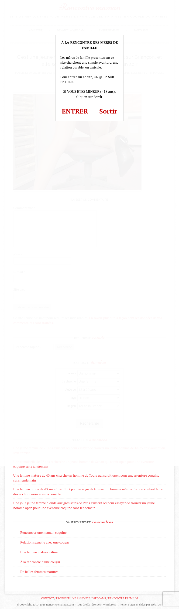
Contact (47, 598)
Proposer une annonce (73, 598)
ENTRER (75, 111)
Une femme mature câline (39, 552)
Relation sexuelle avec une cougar (44, 542)
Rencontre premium (123, 598)
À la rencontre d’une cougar (40, 562)
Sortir (108, 111)
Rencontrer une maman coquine (43, 532)
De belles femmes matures (39, 571)
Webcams (99, 598)
